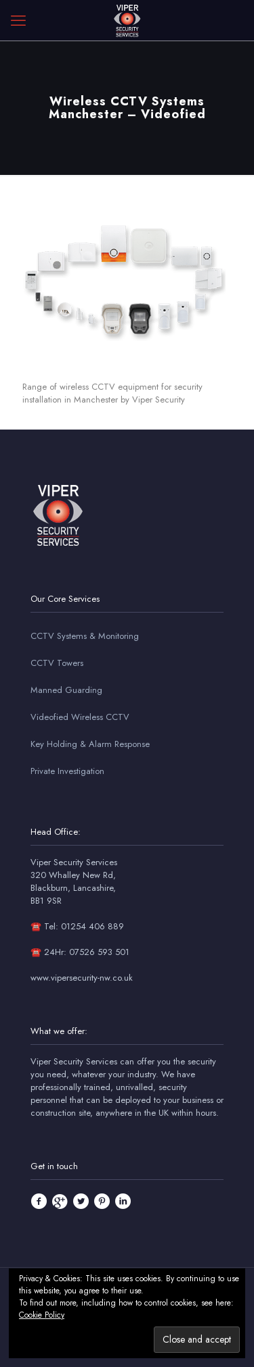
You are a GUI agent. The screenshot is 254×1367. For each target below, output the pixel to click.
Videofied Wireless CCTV (79, 717)
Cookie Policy (41, 1315)
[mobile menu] (18, 20)
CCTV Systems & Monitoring (84, 635)
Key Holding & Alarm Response (90, 744)
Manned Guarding (66, 690)
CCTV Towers (56, 662)
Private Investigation (67, 771)
